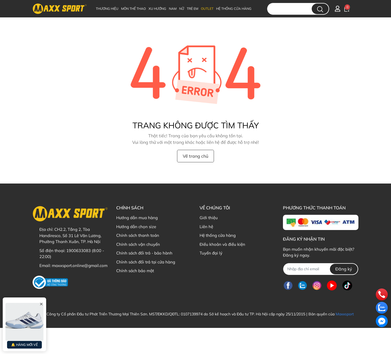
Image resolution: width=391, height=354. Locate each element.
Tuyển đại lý (211, 253)
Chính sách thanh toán (137, 235)
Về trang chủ (195, 156)
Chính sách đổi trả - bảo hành (144, 253)
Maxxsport (345, 314)
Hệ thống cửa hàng (218, 235)
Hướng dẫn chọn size (136, 226)
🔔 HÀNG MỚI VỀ (24, 345)
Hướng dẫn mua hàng (137, 217)
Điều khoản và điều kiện (222, 244)
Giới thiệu (209, 217)
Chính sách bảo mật (135, 270)
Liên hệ (206, 226)
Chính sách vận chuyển (138, 244)
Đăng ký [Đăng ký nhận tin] (343, 269)
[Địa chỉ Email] (320, 269)
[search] (320, 9)
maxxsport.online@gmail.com (80, 265)
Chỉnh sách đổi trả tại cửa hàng (145, 262)
